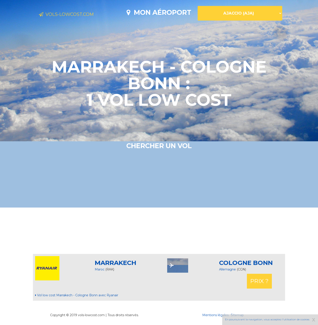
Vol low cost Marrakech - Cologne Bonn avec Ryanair (76, 295)
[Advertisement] (159, 231)
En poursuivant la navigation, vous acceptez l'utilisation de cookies (267, 319)
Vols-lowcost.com (74, 15)
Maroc (99, 269)
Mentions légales (215, 315)
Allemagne (228, 269)
